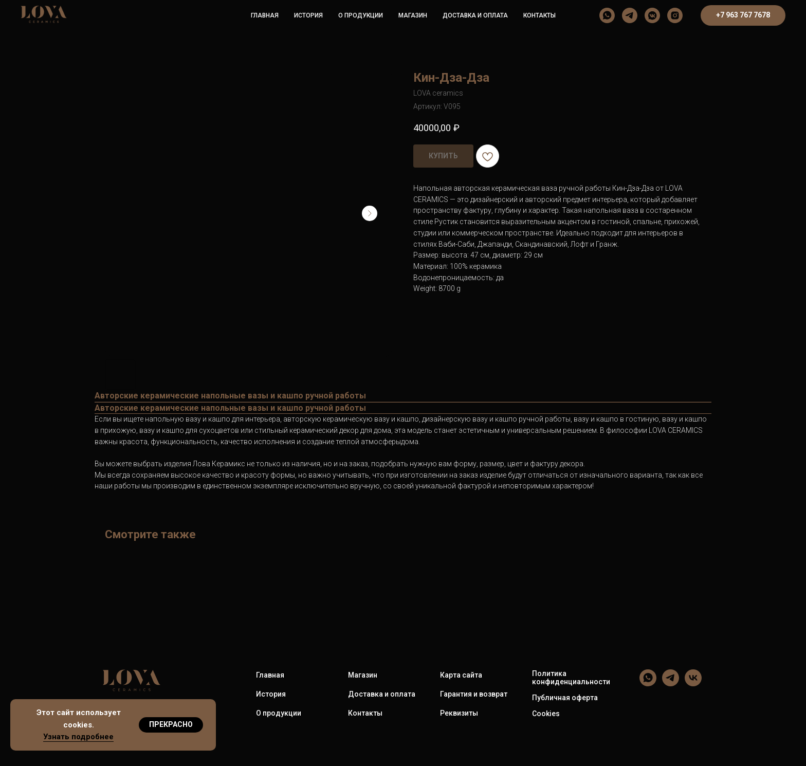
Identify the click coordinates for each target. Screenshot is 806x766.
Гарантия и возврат (473, 694)
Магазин (412, 15)
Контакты (539, 15)
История (308, 15)
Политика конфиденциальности (571, 677)
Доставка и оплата (475, 15)
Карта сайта (461, 675)
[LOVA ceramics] (607, 15)
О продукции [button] (360, 15)
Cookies (546, 713)
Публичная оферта (565, 698)
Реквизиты (459, 713)
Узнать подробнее (78, 736)
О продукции (278, 713)
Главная (265, 15)
